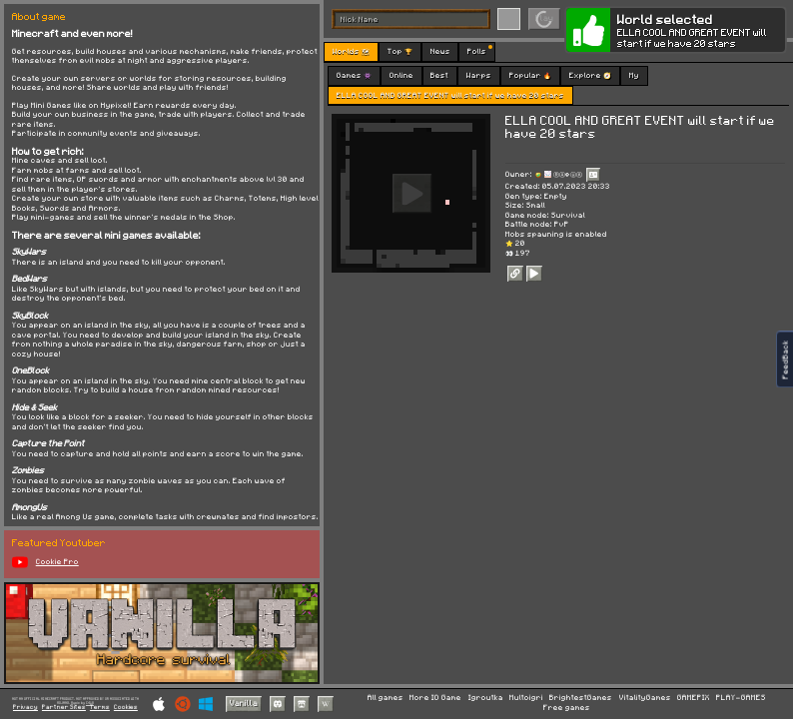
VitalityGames (645, 698)
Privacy (25, 707)
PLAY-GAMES (741, 698)
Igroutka (485, 698)
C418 (90, 702)
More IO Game (435, 698)
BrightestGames (580, 698)
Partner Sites (64, 707)
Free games (566, 708)
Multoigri (526, 698)
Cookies (126, 707)
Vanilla (244, 703)
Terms (100, 707)
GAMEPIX (693, 698)
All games (385, 698)
